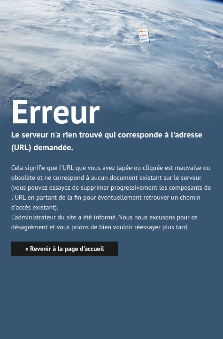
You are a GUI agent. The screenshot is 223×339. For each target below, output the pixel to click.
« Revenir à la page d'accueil (64, 248)
